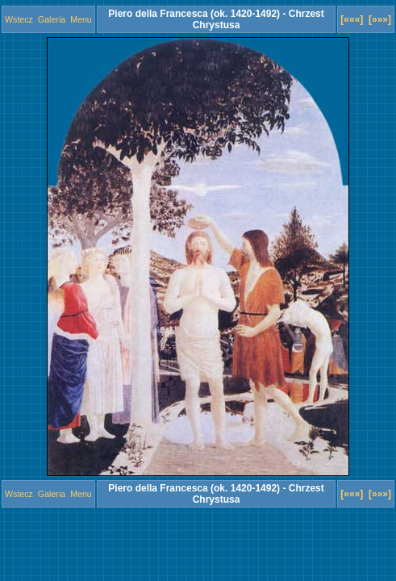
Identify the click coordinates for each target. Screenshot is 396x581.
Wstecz (19, 19)
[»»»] (380, 19)
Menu (81, 19)
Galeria (51, 19)
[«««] (351, 19)
